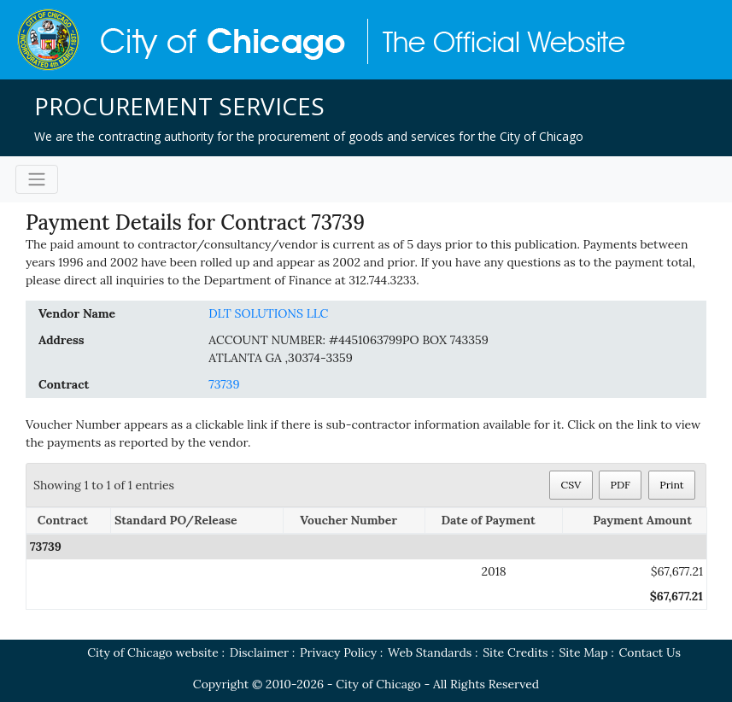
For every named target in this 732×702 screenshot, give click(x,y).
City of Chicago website (153, 652)
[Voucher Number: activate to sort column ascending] (354, 521)
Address (61, 340)
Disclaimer (259, 652)
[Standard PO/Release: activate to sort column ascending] (196, 521)
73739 (223, 384)
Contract (63, 384)
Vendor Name (76, 313)
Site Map (583, 652)
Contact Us (649, 652)
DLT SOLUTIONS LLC (268, 313)
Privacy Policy (338, 652)
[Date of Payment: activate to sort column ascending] (494, 521)
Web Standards (429, 652)
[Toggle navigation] (36, 179)
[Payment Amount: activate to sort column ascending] (635, 521)
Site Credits (515, 652)
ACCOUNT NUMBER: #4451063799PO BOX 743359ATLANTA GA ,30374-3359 (348, 349)
